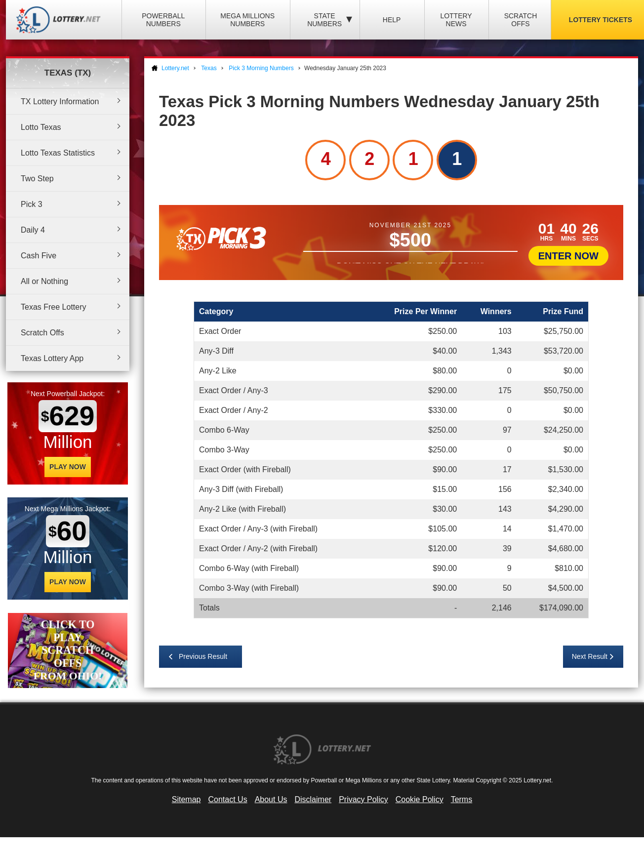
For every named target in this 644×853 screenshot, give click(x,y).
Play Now (67, 467)
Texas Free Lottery (53, 307)
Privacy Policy (363, 799)
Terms (462, 799)
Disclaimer (312, 799)
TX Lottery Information (60, 101)
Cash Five (38, 255)
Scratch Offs (520, 20)
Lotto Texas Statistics (58, 153)
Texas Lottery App (52, 358)
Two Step (37, 178)
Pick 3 (31, 204)
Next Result (589, 656)
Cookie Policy (419, 799)
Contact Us (227, 799)
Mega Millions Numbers (247, 20)
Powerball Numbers (163, 20)
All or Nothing (44, 281)
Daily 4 (33, 230)
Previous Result (203, 656)
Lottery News (456, 20)
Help (392, 20)
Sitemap (186, 799)
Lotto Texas (41, 127)
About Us (271, 799)
